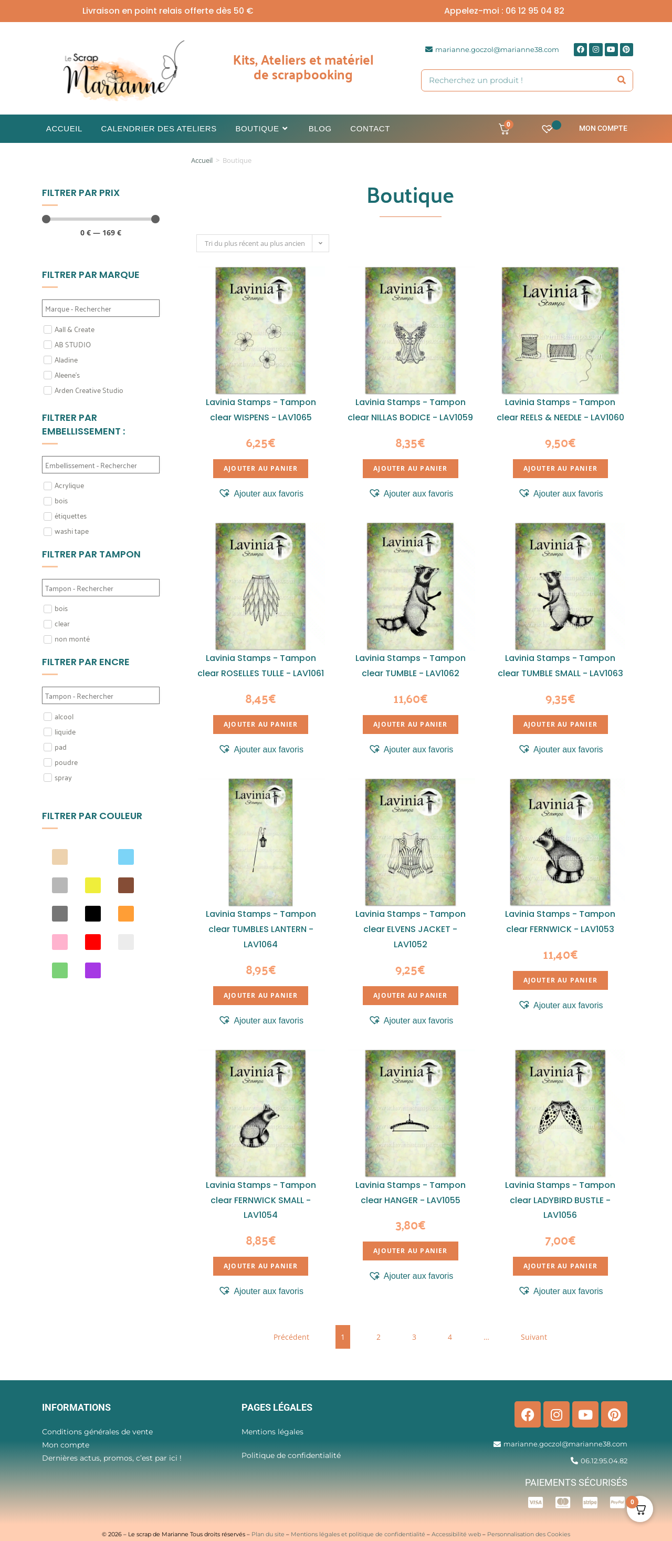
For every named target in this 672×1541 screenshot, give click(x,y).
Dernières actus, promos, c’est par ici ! (112, 1458)
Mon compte (603, 128)
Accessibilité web (456, 1534)
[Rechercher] (622, 80)
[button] (260, 494)
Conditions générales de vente (97, 1431)
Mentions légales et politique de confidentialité (358, 1534)
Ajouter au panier (261, 468)
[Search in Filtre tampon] (101, 587)
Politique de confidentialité (291, 1455)
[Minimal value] (101, 219)
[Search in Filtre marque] (101, 308)
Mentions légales (272, 1431)
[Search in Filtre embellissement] (101, 464)
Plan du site (268, 1534)
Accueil (202, 160)
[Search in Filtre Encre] (101, 695)
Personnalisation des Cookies (528, 1534)
